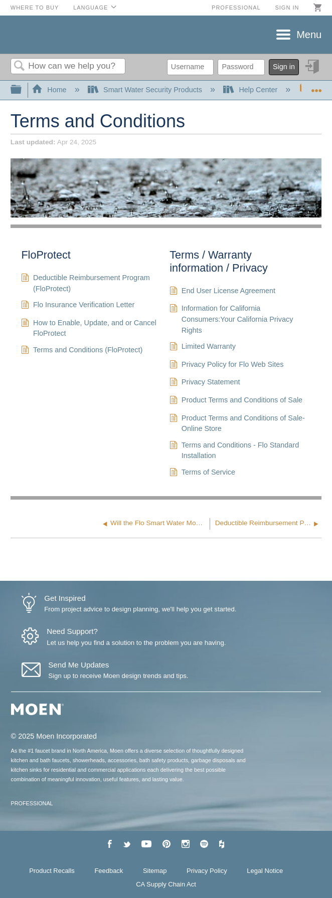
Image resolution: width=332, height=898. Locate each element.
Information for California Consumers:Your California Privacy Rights (231, 319)
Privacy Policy (207, 870)
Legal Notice (265, 870)
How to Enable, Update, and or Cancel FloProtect (88, 328)
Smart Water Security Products (146, 90)
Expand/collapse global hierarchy (23, 90)
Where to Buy (35, 8)
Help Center (251, 90)
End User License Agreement (222, 292)
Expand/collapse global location (316, 87)
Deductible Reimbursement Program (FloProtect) (85, 283)
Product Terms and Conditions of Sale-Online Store (237, 423)
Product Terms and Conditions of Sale (236, 401)
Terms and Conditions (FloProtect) (81, 351)
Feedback (108, 870)
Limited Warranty (203, 347)
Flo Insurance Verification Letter (77, 306)
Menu (308, 34)
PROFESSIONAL (32, 803)
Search (20, 66)
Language (90, 8)
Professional (236, 8)
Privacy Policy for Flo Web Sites (226, 365)
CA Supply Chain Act (166, 884)
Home (50, 90)
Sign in (287, 8)
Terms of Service (202, 473)
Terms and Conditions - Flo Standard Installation (234, 451)
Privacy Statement (205, 383)
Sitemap (155, 870)
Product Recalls (52, 870)
